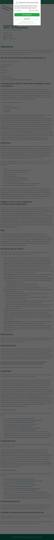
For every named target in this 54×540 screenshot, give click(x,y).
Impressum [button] (34, 23)
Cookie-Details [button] (20, 23)
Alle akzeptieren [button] (27, 14)
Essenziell (17, 10)
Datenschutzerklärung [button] (28, 23)
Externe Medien (34, 10)
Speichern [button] (27, 19)
